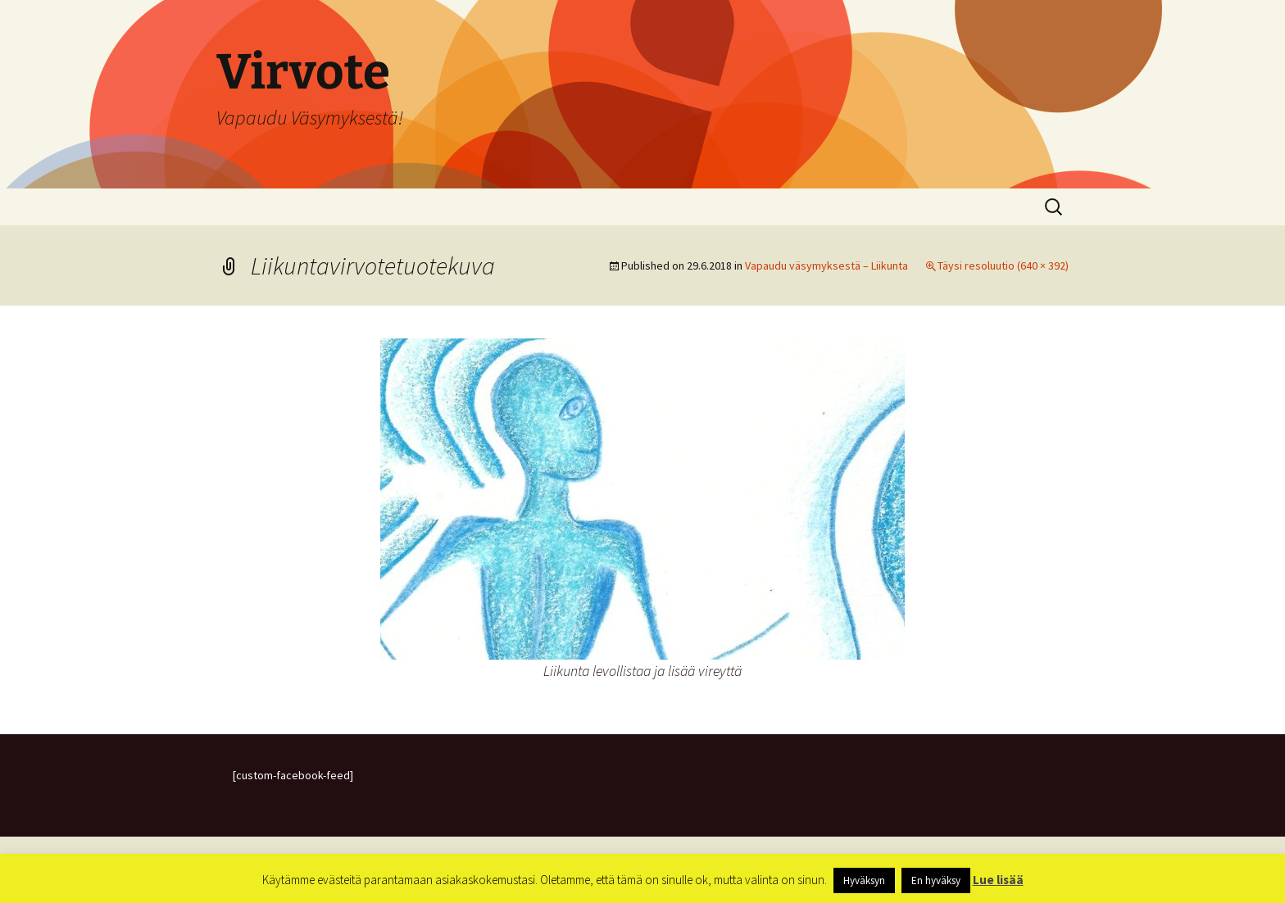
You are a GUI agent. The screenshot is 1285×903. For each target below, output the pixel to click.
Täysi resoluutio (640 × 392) (1003, 265)
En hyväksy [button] (935, 880)
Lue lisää (998, 879)
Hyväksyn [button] (864, 880)
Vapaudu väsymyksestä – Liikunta (826, 265)
